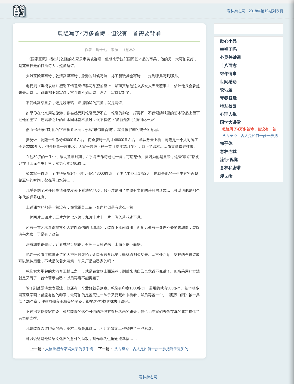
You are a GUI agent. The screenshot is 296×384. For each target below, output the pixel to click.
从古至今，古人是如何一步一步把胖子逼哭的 (151, 349)
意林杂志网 (236, 11)
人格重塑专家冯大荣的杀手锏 (69, 349)
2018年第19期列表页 (266, 11)
